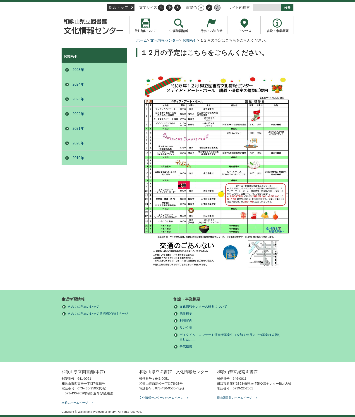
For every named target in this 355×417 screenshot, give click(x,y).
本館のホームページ (75, 402)
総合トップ (118, 7)
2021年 (78, 128)
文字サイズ (148, 8)
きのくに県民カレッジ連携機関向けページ (98, 313)
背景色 (191, 8)
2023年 (78, 99)
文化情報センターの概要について (203, 306)
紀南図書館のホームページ (234, 397)
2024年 (78, 84)
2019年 (78, 158)
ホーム (141, 40)
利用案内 (186, 320)
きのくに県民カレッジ (83, 306)
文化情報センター (94, 25)
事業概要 (186, 346)
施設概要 (186, 313)
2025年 (78, 70)
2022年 (78, 114)
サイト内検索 (239, 8)
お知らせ (189, 40)
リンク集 (186, 327)
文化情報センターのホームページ (161, 397)
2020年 (78, 143)
